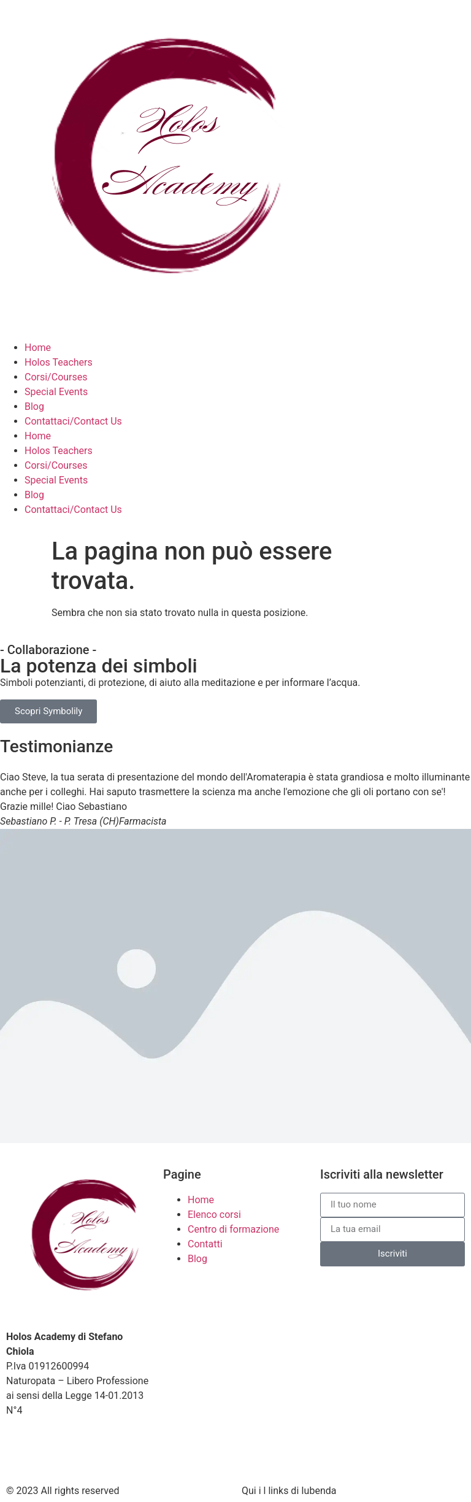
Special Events (56, 392)
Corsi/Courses (56, 377)
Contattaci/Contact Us (73, 421)
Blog (34, 406)
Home (38, 347)
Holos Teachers (59, 362)
